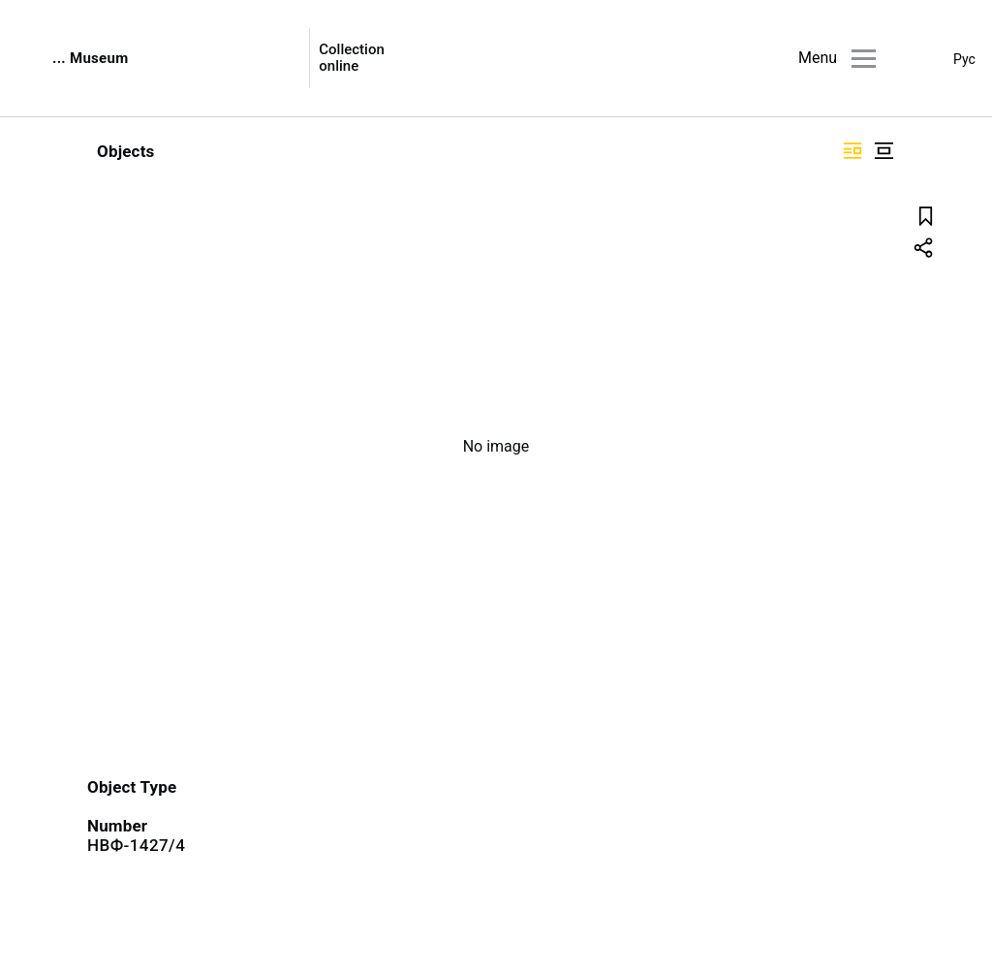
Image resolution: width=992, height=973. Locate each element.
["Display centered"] (883, 151)
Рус (964, 59)
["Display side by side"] (852, 151)
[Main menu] (863, 59)
